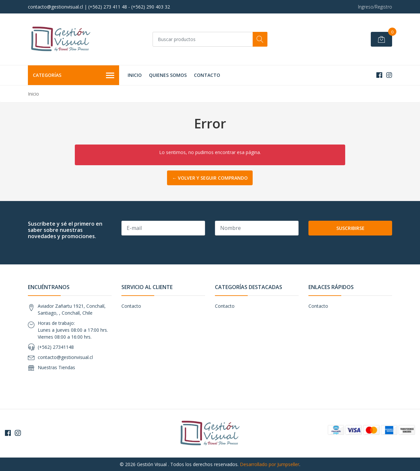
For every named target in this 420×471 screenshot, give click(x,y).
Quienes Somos (168, 75)
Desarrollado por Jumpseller (269, 464)
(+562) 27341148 (56, 347)
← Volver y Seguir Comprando (210, 178)
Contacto (207, 75)
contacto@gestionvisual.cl (65, 357)
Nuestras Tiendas (56, 367)
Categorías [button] (73, 75)
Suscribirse (350, 228)
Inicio (135, 75)
